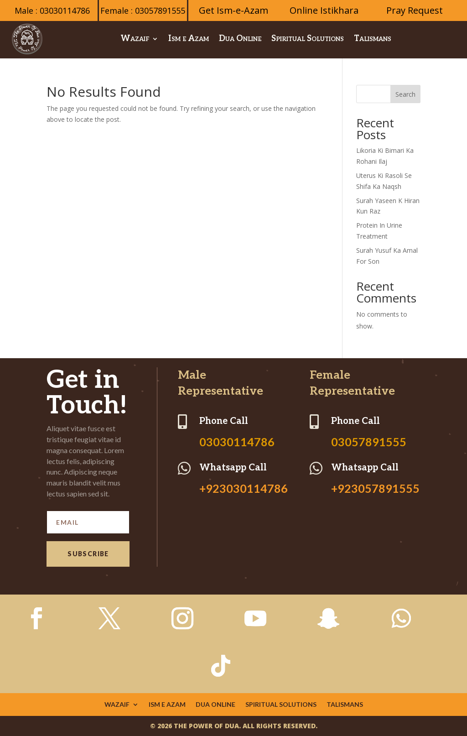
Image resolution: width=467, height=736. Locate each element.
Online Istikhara (324, 10)
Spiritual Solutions (307, 38)
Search (405, 94)
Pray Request (414, 10)
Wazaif (134, 38)
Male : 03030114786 (52, 10)
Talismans (372, 38)
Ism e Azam (188, 38)
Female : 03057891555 (142, 10)
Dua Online (240, 38)
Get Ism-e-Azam (233, 10)
